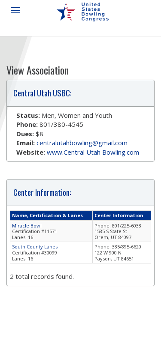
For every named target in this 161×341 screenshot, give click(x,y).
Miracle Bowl (27, 225)
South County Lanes (35, 246)
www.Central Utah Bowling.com (93, 152)
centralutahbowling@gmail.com (82, 142)
